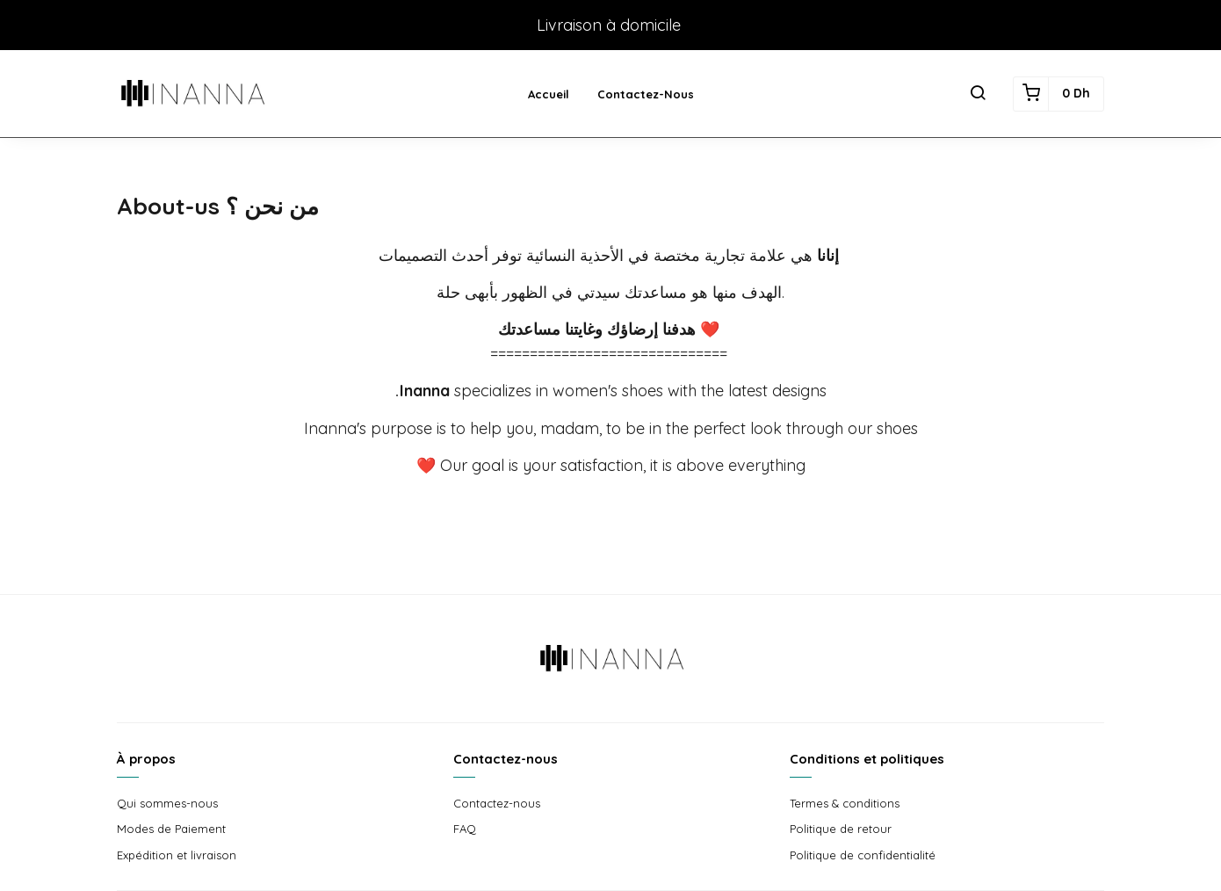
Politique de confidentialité (863, 855)
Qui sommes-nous (167, 803)
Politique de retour (841, 829)
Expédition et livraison (176, 855)
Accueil (548, 94)
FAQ (464, 829)
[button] (977, 94)
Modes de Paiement (171, 829)
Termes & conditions (844, 803)
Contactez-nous (645, 94)
